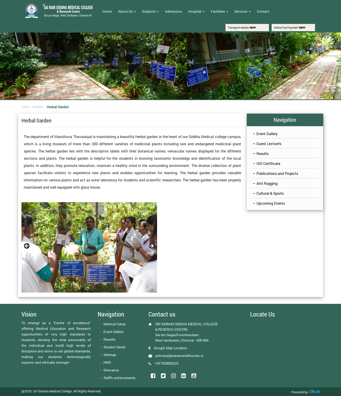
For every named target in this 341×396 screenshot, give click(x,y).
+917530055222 (167, 363)
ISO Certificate (268, 163)
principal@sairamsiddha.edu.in (179, 355)
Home (107, 11)
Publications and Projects (277, 173)
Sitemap (109, 354)
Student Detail (114, 347)
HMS (107, 362)
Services (242, 11)
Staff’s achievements (119, 377)
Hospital (196, 11)
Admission (173, 11)
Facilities (219, 11)
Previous (27, 246)
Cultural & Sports (270, 193)
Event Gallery (267, 133)
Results (262, 153)
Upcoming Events (270, 203)
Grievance (111, 370)
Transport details (242, 27)
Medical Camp (114, 324)
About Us (127, 11)
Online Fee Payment (289, 27)
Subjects (150, 11)
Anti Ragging (267, 183)
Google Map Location (170, 348)
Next (151, 246)
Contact (263, 11)
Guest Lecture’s (268, 143)
